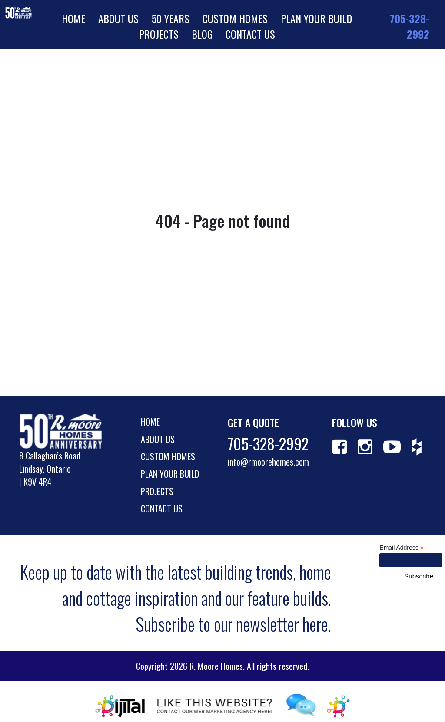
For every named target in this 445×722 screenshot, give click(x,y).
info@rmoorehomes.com (268, 461)
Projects (159, 34)
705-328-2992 (409, 26)
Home (73, 18)
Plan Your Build (316, 18)
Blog (202, 34)
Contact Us (250, 34)
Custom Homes (235, 18)
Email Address (401, 548)
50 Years (170, 18)
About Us (118, 18)
